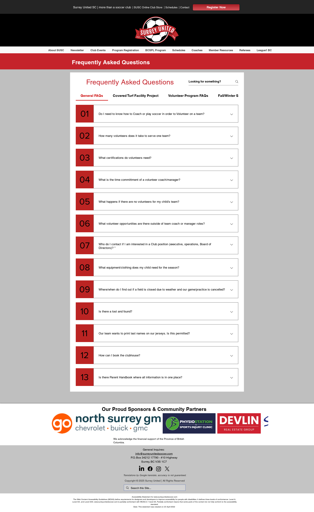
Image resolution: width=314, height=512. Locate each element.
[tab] (92, 96)
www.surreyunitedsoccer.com (165, 497)
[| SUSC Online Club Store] (149, 7)
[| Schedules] (172, 7)
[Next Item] (262, 423)
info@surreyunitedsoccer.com (154, 453)
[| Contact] (186, 7)
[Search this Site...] (154, 488)
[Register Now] (216, 7)
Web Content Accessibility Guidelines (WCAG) (95, 499)
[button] (57, 50)
